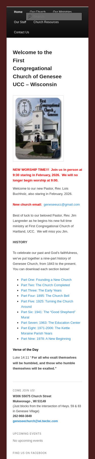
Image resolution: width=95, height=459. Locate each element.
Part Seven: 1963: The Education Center (50, 323)
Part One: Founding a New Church (46, 280)
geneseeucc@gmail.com (62, 204)
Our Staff (20, 22)
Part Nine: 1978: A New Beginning (46, 339)
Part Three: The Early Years (41, 290)
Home (18, 12)
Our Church (38, 12)
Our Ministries (62, 12)
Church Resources (46, 22)
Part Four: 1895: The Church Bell (45, 296)
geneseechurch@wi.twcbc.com (35, 421)
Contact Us (21, 32)
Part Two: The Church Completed (45, 285)
